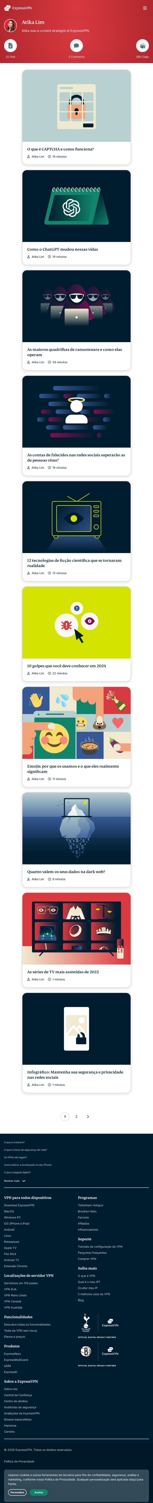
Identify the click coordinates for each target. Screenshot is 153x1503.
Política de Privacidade (19, 1461)
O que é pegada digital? (17, 1172)
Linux (7, 1235)
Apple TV (10, 1247)
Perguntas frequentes (92, 1252)
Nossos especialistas (17, 1419)
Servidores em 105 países (21, 1283)
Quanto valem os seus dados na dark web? (66, 871)
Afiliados (83, 1223)
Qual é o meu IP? (89, 1282)
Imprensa (10, 1425)
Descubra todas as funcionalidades (27, 1324)
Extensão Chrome (15, 1266)
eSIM (7, 1366)
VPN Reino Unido (15, 1295)
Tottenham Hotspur (90, 1205)
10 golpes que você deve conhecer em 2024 (66, 666)
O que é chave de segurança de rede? (25, 1149)
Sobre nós (10, 1389)
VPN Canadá (12, 1301)
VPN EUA (10, 1289)
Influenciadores (88, 1229)
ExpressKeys (12, 1353)
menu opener (145, 8)
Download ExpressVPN (19, 1205)
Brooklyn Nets (87, 1211)
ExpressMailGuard (16, 1359)
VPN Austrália (13, 1307)
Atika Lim (38, 156)
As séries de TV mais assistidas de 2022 (63, 972)
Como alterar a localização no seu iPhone (27, 1164)
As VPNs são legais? (15, 1157)
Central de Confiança (18, 1395)
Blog (81, 1300)
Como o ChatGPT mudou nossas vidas (62, 249)
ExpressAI (10, 1372)
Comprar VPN (87, 1258)
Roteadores (11, 1241)
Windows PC (12, 1217)
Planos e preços (14, 1336)
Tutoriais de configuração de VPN (100, 1246)
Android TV (11, 1260)
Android (9, 1229)
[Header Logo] (18, 8)
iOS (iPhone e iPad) (16, 1223)
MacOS (9, 1211)
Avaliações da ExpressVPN (22, 1413)
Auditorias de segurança (20, 1407)
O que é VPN (86, 1275)
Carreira (9, 1431)
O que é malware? (14, 1142)
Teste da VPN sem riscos (20, 1330)
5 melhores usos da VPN (94, 1294)
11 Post (10, 48)
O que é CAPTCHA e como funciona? (60, 149)
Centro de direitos (16, 1401)
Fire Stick (10, 1254)
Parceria (83, 1217)
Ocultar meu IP (87, 1288)
